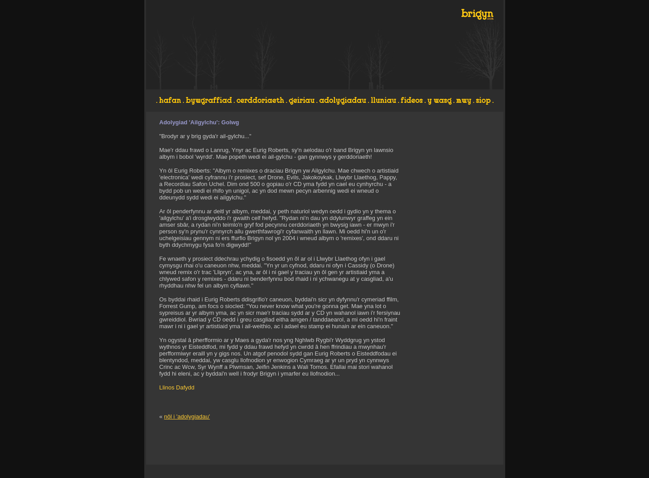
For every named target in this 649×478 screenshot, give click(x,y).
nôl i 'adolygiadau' (187, 416)
